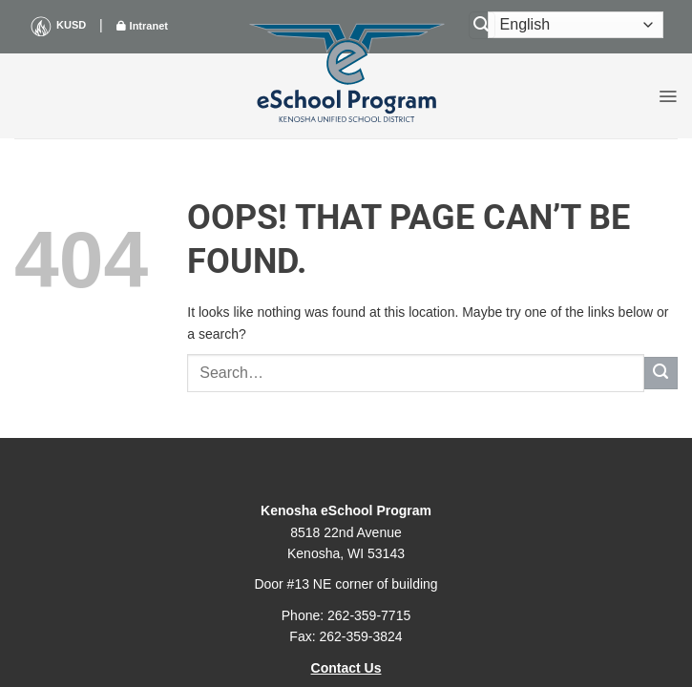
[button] (668, 96)
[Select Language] (575, 24)
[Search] (482, 25)
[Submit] (661, 373)
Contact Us (346, 668)
